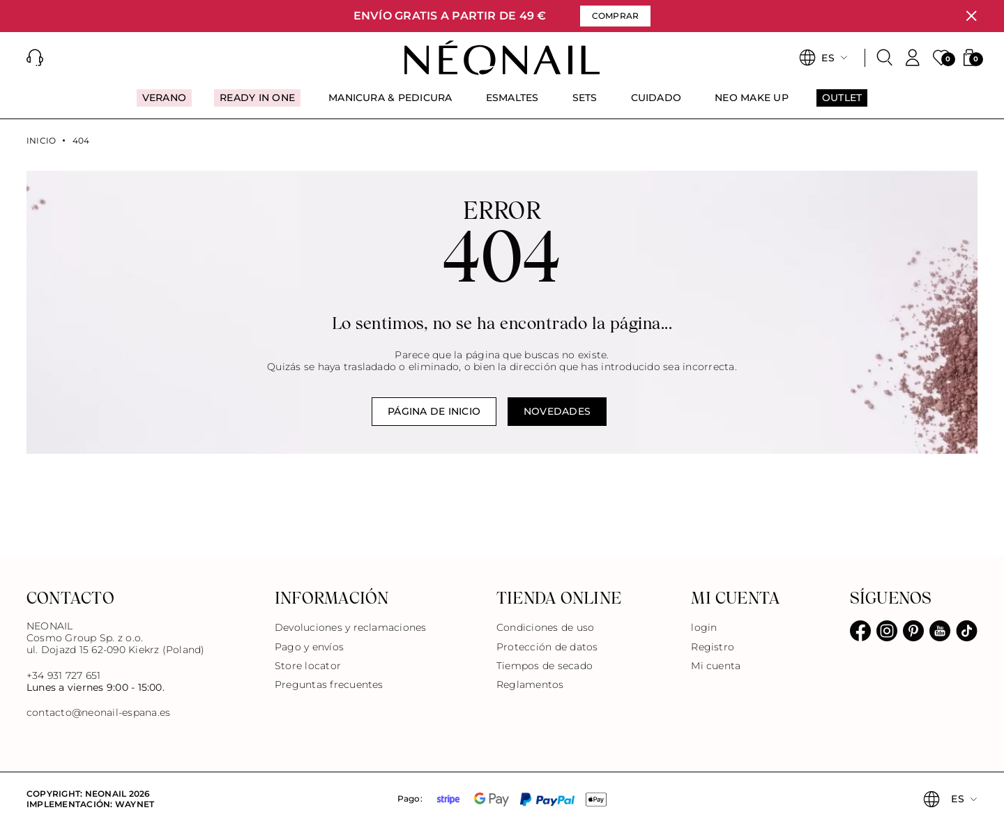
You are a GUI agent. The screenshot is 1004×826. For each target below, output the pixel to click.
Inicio (41, 141)
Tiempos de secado (544, 665)
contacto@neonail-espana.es (98, 713)
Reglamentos (530, 684)
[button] (34, 57)
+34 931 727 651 (63, 675)
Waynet (134, 804)
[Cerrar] (971, 16)
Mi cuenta (715, 665)
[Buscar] (884, 57)
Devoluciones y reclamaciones (351, 627)
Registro (712, 647)
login (704, 627)
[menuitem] (164, 103)
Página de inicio (434, 411)
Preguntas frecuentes (329, 684)
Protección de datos (547, 647)
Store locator (308, 665)
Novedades (557, 411)
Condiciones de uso (545, 627)
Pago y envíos (309, 647)
